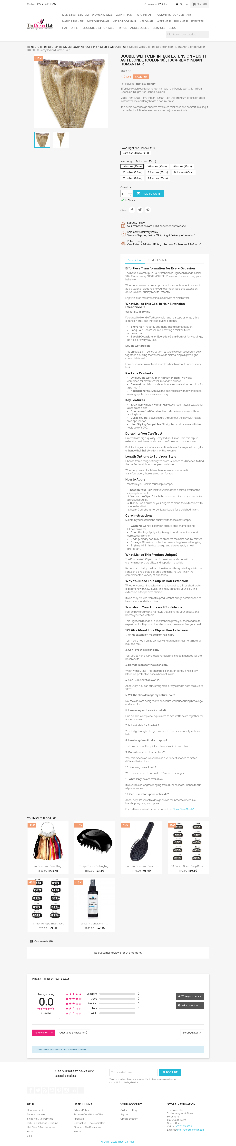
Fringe (122, 28)
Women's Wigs (102, 15)
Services (159, 28)
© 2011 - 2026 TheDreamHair (118, 1141)
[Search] (187, 34)
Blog (172, 28)
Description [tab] (135, 260)
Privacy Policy (81, 1110)
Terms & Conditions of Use (89, 1114)
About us (79, 1118)
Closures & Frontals (98, 28)
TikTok (81, 1090)
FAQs (30, 1131)
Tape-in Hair (144, 15)
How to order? (35, 1110)
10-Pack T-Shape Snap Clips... (48, 923)
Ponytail (197, 21)
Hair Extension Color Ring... (48, 866)
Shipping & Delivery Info (40, 1118)
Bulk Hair (181, 21)
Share (132, 209)
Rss (45, 1090)
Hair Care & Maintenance (41, 1127)
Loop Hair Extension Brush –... (141, 866)
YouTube (52, 1090)
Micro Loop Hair (124, 21)
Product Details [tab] (157, 260)
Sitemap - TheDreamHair (87, 1127)
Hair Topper (70, 28)
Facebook (30, 1090)
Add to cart (148, 194)
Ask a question (188, 1005)
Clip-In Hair (124, 15)
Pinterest (148, 209)
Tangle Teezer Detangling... (94, 866)
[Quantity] (124, 193)
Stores (77, 1131)
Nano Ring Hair (73, 21)
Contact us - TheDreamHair (89, 1123)
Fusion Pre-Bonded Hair (173, 15)
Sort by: (187, 1032)
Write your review (189, 996)
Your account (131, 1104)
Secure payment (36, 1114)
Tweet (140, 209)
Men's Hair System (75, 15)
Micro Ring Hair (98, 21)
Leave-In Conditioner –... (94, 923)
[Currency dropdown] (163, 4)
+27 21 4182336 (46, 4)
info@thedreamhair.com (190, 1129)
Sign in (124, 1114)
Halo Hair (146, 21)
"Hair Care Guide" (183, 809)
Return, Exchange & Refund (42, 1123)
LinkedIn (73, 1090)
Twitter (38, 1090)
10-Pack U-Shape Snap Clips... (188, 866)
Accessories (139, 28)
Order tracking (128, 1110)
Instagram (66, 1090)
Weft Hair (164, 21)
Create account (129, 1118)
